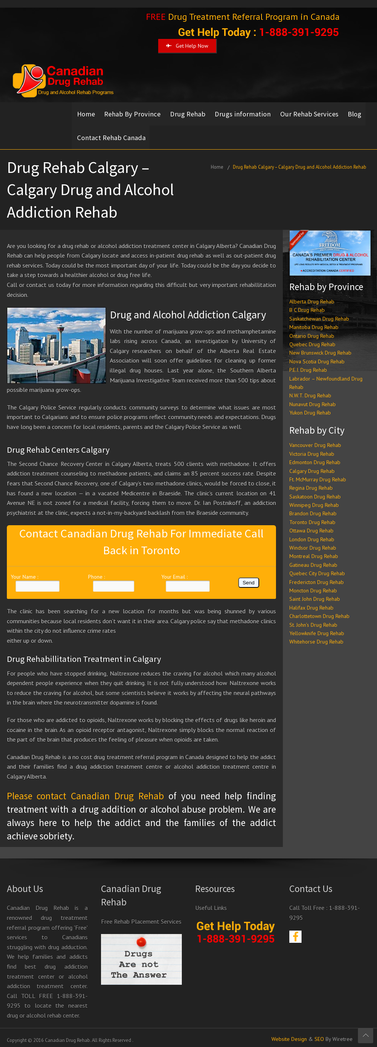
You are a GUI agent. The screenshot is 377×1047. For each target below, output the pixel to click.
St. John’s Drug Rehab (313, 619)
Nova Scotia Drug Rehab (317, 356)
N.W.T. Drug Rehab (310, 390)
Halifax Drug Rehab (311, 602)
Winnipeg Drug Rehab (314, 500)
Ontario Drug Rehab (311, 330)
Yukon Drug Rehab (310, 407)
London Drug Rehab (311, 534)
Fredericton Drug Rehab (316, 577)
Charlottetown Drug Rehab (319, 611)
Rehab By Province (134, 112)
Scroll (365, 1035)
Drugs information (247, 112)
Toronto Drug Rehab (312, 517)
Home (86, 112)
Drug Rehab (190, 112)
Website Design (289, 1034)
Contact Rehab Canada (135, 133)
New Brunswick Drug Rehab (320, 348)
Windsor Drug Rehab (312, 542)
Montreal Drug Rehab (313, 551)
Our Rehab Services (315, 112)
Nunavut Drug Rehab (312, 399)
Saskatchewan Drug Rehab (319, 313)
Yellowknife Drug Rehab (316, 628)
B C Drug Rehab (307, 305)
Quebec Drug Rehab (312, 339)
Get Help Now (187, 45)
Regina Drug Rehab (311, 483)
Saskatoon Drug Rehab (315, 491)
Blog (84, 133)
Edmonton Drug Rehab (314, 457)
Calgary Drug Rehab (312, 466)
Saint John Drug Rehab (314, 594)
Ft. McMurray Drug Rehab (317, 474)
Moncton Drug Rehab (313, 585)
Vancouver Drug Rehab (315, 440)
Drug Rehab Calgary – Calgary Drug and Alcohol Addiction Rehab (299, 162)
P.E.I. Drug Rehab (308, 364)
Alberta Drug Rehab (311, 296)
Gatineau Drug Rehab (313, 560)
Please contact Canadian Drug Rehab (85, 791)
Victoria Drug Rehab (311, 448)
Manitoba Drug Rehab (313, 322)
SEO (319, 1034)
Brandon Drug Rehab (313, 508)
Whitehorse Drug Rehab (316, 637)
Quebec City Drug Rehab (317, 568)
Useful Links (211, 903)
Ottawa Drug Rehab (311, 525)
